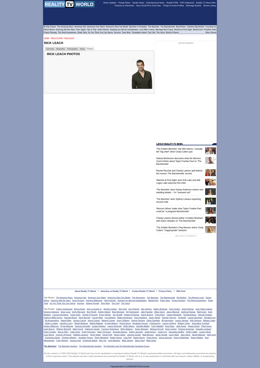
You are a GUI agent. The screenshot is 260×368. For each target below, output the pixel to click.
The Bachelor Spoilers (67, 346)
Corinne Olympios (63, 335)
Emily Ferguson (89, 332)
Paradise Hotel (210, 29)
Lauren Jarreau (181, 320)
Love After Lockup (146, 29)
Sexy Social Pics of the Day (148, 5)
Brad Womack (118, 312)
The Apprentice (138, 298)
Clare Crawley (50, 332)
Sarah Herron (139, 338)
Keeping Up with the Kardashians (132, 300)
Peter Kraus (206, 326)
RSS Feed (180, 291)
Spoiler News (138, 3)
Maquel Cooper (108, 320)
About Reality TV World (85, 291)
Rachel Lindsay (110, 309)
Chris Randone (140, 318)
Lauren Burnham (195, 318)
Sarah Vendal (161, 335)
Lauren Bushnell (115, 326)
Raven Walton (197, 338)
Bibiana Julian (209, 320)
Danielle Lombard (203, 329)
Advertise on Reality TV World (114, 291)
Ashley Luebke (51, 323)
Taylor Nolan (95, 335)
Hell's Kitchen (110, 300)
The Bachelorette (167, 298)
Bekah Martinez (81, 323)
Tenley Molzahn (141, 329)
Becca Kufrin (79, 309)
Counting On (211, 27)
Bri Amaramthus (52, 320)
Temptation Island (139, 32)
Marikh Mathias (96, 323)
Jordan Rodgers (99, 326)
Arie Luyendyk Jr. (94, 309)
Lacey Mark (174, 335)
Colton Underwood (64, 309)
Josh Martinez (114, 340)
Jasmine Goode (134, 335)
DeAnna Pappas (188, 312)
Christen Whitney (69, 338)
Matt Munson (148, 335)
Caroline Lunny (66, 323)
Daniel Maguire (198, 335)
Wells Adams (128, 326)
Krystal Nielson (111, 323)
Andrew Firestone (131, 315)
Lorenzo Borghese (60, 315)
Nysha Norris (125, 323)
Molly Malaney (127, 329)
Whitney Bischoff (63, 329)
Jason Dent (140, 340)
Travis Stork (75, 315)
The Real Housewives (196, 300)
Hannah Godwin (205, 315)
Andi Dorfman (188, 309)
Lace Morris (49, 335)
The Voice (125, 303)
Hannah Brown (70, 318)
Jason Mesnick (172, 312)
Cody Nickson (62, 340)
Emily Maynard (78, 312)
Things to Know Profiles (173, 5)
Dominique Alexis (52, 338)
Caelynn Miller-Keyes (53, 318)
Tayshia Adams (189, 315)
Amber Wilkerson (51, 326)
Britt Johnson (195, 320)
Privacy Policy (165, 291)
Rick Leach (69, 38)
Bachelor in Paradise (138, 27)
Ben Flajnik (91, 312)
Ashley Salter (192, 332)
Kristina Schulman (186, 329)
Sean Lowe (66, 312)
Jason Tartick (154, 318)
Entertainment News (155, 3)
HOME (46, 38)
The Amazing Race (64, 298)
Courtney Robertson (110, 329)
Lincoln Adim (97, 318)
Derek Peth (107, 335)
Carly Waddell (157, 326)
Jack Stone (185, 335)
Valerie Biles (66, 320)
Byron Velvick (105, 315)
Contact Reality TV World (143, 291)
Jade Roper (181, 326)
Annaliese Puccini (140, 323)
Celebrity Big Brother (195, 27)
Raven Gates (119, 335)
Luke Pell (127, 338)
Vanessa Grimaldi (82, 326)
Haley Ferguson (104, 332)
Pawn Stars (165, 300)
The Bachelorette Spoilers (90, 346)
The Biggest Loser (196, 298)
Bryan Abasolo (67, 326)
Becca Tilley (63, 332)
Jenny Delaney (123, 320)
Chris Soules (174, 309)
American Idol (80, 298)
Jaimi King (211, 335)
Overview (50, 49)
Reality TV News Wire (206, 3)
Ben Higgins (146, 309)
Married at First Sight (183, 29)
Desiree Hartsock (51, 312)
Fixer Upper (81, 29)
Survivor (80, 303)
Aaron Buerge (147, 315)
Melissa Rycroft (156, 329)
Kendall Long (210, 318)
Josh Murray (49, 329)
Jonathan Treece (85, 338)
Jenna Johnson (165, 338)
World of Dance (172, 32)
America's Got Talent (97, 298)
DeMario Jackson (80, 335)
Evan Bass (170, 326)
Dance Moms (49, 29)
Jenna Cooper (94, 320)
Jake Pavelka (146, 312)
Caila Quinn (75, 332)
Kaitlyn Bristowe (160, 309)
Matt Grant (201, 312)
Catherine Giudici (92, 329)
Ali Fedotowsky (132, 312)
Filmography (72, 49)
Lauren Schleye (169, 323)
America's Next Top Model (119, 298)
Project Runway (179, 300)
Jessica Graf (75, 340)
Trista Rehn (160, 315)
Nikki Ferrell (78, 329)
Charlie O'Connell (90, 315)
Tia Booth (182, 318)
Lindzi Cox (162, 332)
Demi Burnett (84, 318)
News (82, 49)
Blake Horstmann (124, 318)
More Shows (211, 32)
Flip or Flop (91, 29)
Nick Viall (123, 309)
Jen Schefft (117, 315)
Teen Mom (105, 303)
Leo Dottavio (110, 318)
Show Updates (109, 3)
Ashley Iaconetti (136, 332)
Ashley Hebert (104, 312)
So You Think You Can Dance (62, 303)
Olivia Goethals (153, 320)
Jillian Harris (159, 312)
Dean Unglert (171, 329)
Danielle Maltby (143, 326)
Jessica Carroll (79, 320)
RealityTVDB (56, 38)
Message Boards (193, 5)
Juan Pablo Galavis (203, 309)
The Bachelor (152, 298)
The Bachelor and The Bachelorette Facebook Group (126, 346)
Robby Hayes (116, 338)
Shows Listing (209, 5)
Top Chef (115, 303)
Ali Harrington (167, 320)
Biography (60, 49)
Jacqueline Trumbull (200, 323)
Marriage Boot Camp (164, 29)
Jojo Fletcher (133, 309)
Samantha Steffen (176, 332)
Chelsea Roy (155, 323)
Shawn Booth (193, 326)
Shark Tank (82, 32)
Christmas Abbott (90, 340)
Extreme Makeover (94, 300)
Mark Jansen (127, 340)
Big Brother (181, 298)
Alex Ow (102, 340)
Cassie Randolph (174, 315)
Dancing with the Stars (61, 300)
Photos (90, 49)
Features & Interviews (124, 5)
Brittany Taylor (184, 323)
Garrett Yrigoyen (169, 318)
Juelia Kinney (150, 332)
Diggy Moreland (101, 338)
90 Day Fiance (50, 27)
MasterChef (153, 300)
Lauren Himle (205, 332)
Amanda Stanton (120, 332)
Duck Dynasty (78, 300)
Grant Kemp (152, 338)
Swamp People (92, 303)
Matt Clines (151, 340)
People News (124, 3)
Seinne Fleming (138, 320)
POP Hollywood (187, 3)
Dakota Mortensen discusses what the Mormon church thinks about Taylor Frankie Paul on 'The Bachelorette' (178, 161)
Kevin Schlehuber (181, 338)
